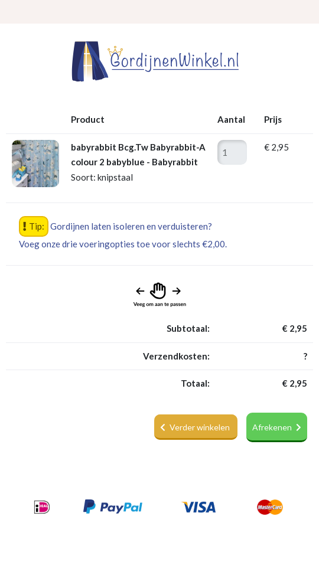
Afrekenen (276, 427)
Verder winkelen (196, 427)
